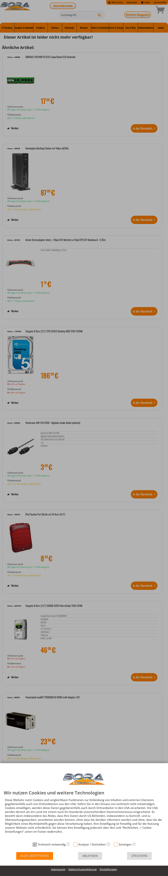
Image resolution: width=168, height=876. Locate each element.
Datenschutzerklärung (82, 869)
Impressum (58, 869)
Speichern (139, 856)
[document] (84, 815)
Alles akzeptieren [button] (35, 856)
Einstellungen (108, 869)
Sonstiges (125, 844)
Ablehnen (90, 856)
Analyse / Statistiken (92, 844)
